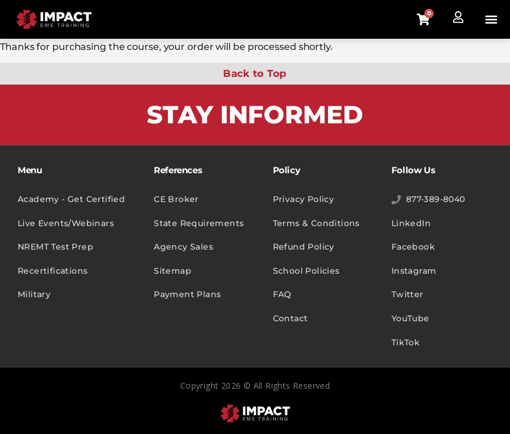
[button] (491, 19)
